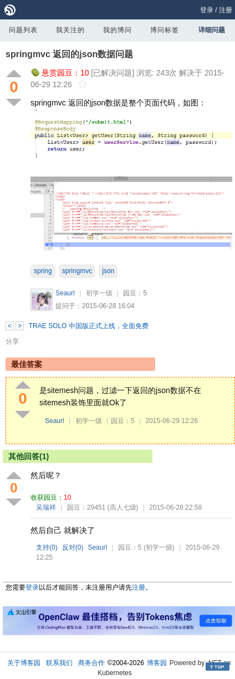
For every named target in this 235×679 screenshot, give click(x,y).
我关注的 (70, 30)
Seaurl (65, 293)
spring (43, 271)
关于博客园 (23, 663)
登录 (206, 10)
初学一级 (99, 293)
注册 (225, 10)
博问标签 (164, 30)
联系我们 (59, 663)
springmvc (77, 271)
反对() (73, 547)
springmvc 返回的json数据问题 (69, 54)
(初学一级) (159, 547)
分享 (12, 341)
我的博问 (117, 30)
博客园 (157, 663)
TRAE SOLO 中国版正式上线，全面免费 (89, 326)
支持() (47, 547)
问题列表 (23, 30)
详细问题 (211, 30)
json (108, 271)
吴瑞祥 (46, 507)
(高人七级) (123, 507)
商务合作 (91, 663)
